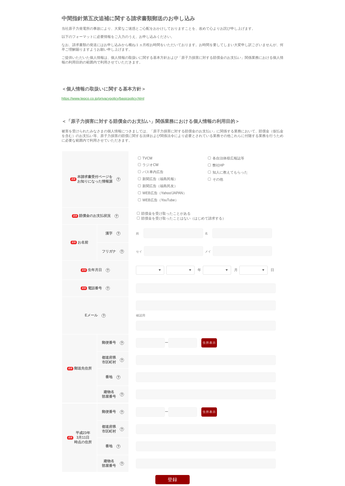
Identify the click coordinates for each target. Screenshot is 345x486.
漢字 (112, 233)
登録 (172, 479)
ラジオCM (150, 165)
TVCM (147, 158)
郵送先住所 (79, 368)
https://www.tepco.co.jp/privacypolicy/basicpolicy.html (103, 98)
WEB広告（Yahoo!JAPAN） (164, 193)
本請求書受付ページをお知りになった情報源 (95, 179)
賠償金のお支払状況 (95, 216)
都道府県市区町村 (113, 360)
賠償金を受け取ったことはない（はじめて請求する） (183, 218)
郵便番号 (113, 343)
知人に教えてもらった (230, 172)
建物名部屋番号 (113, 394)
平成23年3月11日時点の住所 (79, 437)
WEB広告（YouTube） (160, 200)
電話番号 (95, 288)
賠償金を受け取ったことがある (166, 213)
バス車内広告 (152, 172)
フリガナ (113, 251)
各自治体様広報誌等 (228, 158)
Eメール (95, 315)
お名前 (79, 242)
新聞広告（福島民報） (160, 179)
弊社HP (218, 165)
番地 (112, 377)
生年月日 (95, 270)
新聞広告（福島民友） (160, 186)
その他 (218, 179)
